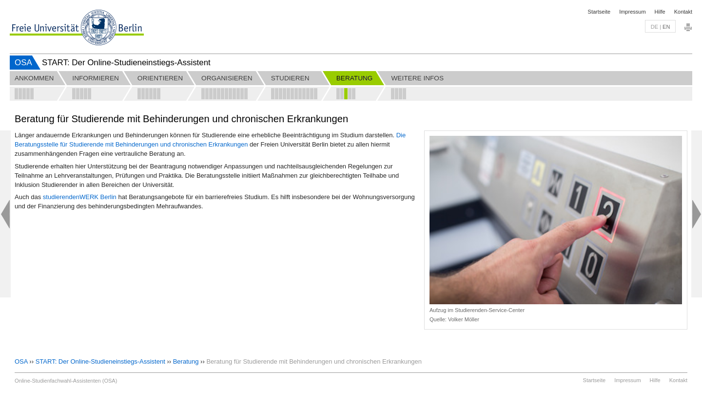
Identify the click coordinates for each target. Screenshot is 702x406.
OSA (23, 62)
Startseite (599, 12)
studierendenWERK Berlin (80, 197)
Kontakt (683, 12)
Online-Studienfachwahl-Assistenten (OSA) (66, 381)
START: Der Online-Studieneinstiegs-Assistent (100, 361)
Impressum (632, 12)
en (666, 27)
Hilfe (660, 12)
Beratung (186, 361)
